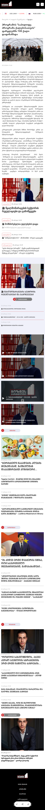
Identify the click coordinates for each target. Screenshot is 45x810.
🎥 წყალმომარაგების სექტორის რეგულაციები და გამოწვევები (20, 209)
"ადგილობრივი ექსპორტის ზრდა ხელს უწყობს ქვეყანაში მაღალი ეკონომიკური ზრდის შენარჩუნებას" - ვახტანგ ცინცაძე (20, 578)
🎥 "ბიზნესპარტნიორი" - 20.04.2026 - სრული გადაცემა (22, 238)
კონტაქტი (22, 789)
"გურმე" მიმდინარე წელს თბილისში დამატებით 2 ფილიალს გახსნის (18, 496)
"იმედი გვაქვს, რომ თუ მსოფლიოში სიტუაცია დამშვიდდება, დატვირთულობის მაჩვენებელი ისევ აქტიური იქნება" (21, 705)
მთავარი (5, 19)
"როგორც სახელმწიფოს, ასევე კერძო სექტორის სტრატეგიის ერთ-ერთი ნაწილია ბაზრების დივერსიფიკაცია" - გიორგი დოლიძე (20, 660)
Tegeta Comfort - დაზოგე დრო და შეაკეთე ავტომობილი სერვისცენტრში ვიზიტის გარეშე (20, 481)
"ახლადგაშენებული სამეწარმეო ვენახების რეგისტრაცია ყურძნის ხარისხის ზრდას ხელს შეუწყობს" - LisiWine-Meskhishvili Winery (22, 511)
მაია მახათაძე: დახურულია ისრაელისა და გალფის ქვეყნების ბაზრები (22, 690)
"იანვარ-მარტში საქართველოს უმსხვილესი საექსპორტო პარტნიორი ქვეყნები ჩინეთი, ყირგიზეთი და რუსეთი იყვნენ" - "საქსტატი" (22, 594)
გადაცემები (6, 204)
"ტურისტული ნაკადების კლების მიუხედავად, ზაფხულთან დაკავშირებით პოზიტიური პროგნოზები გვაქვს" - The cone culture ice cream (21, 466)
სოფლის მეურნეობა (17, 19)
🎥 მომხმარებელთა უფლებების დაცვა (20, 224)
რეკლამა (22, 794)
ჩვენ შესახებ (22, 784)
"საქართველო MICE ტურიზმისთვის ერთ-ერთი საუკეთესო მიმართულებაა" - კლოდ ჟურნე (21, 675)
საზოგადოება (7, 245)
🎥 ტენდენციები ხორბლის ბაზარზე (12, 325)
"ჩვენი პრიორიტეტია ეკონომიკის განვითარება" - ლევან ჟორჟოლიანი (18, 610)
